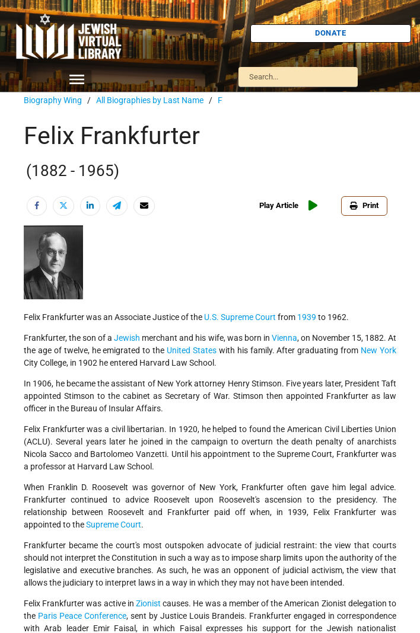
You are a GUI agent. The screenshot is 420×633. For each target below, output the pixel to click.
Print (364, 205)
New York (378, 350)
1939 (306, 317)
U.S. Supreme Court (240, 317)
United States (192, 350)
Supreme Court (113, 524)
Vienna (284, 338)
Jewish (127, 338)
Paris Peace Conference (82, 616)
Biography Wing (53, 100)
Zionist (148, 603)
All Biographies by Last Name (149, 100)
